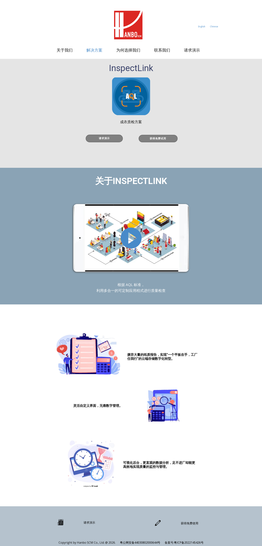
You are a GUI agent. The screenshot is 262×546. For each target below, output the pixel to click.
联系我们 (162, 50)
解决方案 (94, 50)
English (201, 26)
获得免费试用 (158, 138)
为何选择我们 (128, 50)
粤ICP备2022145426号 (189, 543)
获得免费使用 (189, 523)
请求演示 (192, 50)
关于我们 (65, 50)
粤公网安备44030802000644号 (140, 543)
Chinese (214, 26)
